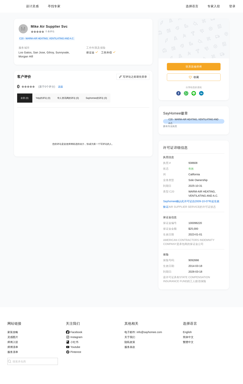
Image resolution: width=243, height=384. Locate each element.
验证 (165, 206)
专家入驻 (213, 6)
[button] (178, 93)
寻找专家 (78, 6)
